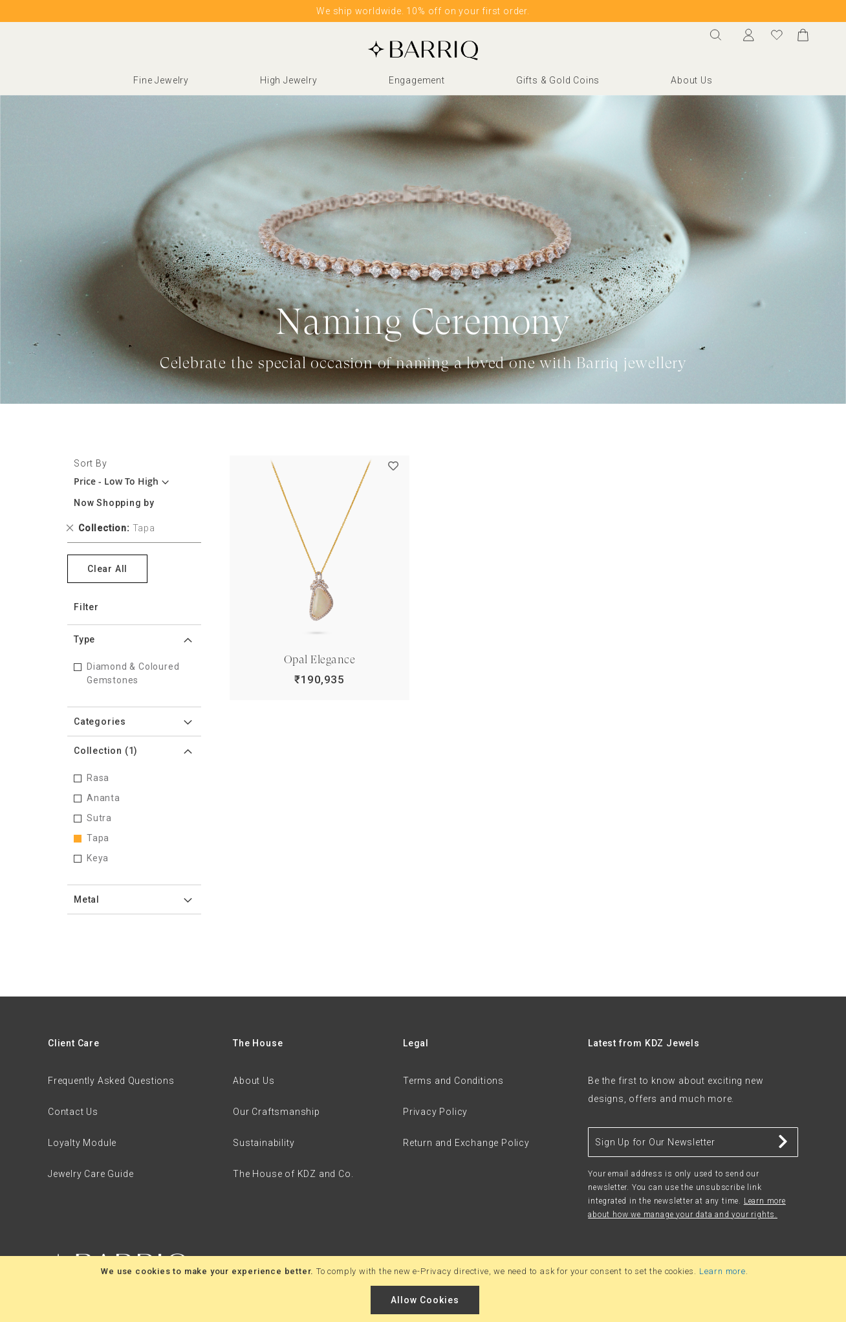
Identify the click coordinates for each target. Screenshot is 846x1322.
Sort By (90, 463)
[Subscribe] (783, 1142)
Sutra (99, 818)
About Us (691, 80)
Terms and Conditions (453, 1080)
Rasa (98, 778)
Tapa (98, 838)
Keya (98, 858)
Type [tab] (84, 639)
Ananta (103, 798)
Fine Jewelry (161, 80)
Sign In (751, 34)
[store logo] (423, 50)
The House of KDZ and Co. (293, 1174)
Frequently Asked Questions (111, 1080)
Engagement (417, 80)
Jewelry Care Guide (90, 1174)
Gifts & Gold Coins (558, 80)
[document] (424, 1289)
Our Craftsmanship (276, 1112)
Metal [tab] (87, 899)
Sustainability (263, 1143)
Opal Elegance (320, 659)
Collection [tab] (106, 750)
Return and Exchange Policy (466, 1143)
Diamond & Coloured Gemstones (133, 673)
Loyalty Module (82, 1143)
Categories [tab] (100, 721)
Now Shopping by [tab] (114, 503)
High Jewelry (289, 80)
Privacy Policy (435, 1112)
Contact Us (73, 1112)
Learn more (722, 1271)
